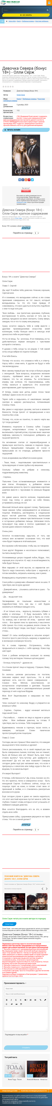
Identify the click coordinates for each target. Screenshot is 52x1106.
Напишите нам (21, 202)
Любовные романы (29, 99)
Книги (19, 99)
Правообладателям (9, 1091)
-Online (13, 3)
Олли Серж (21, 95)
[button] (6, 1000)
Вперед (26, 228)
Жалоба (26, 191)
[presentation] (22, 1040)
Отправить (26, 1047)
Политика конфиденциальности (34, 1091)
